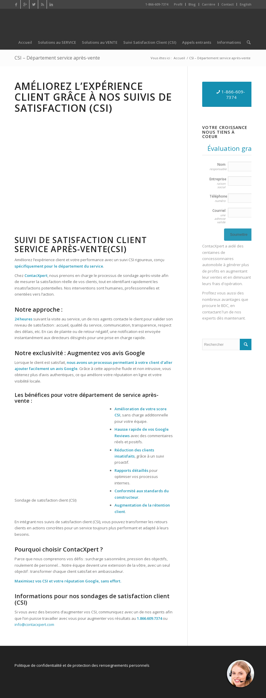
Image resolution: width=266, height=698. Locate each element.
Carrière (208, 4)
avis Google (66, 368)
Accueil (179, 58)
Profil (178, 4)
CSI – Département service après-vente (57, 58)
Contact (227, 4)
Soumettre (238, 234)
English (245, 4)
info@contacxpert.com (34, 624)
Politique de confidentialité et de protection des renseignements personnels (82, 665)
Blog (192, 4)
